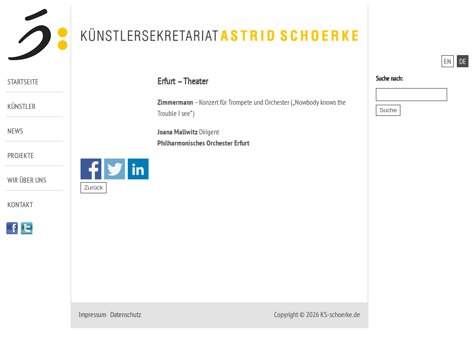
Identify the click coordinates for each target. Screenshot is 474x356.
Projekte (20, 155)
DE (462, 61)
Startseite (22, 81)
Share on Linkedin (138, 169)
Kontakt (20, 204)
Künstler (21, 106)
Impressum (92, 314)
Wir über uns (26, 179)
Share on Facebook (91, 169)
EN (447, 61)
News (15, 130)
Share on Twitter (114, 169)
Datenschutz (125, 314)
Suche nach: (389, 78)
